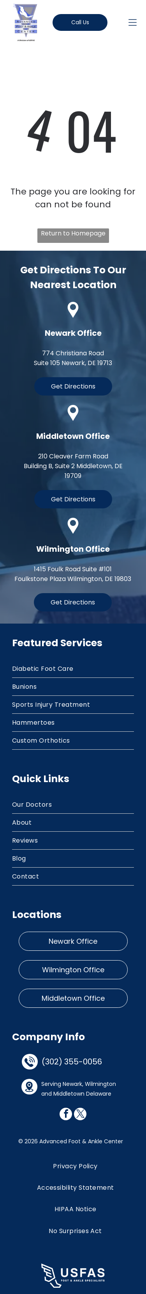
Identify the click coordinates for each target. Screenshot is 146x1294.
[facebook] (66, 1115)
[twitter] (80, 1115)
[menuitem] (73, 669)
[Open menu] (132, 22)
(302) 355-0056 (72, 1061)
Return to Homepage (73, 233)
